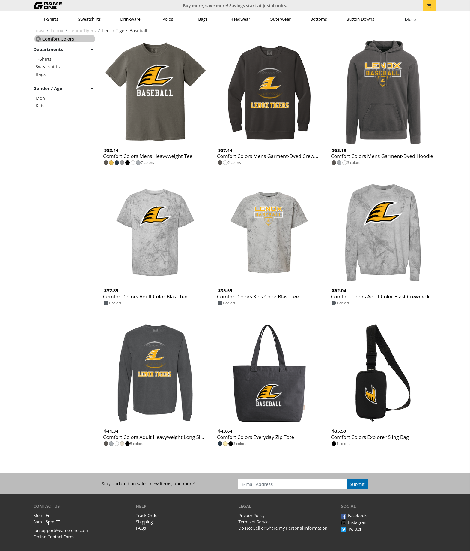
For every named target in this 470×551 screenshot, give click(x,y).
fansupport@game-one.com (60, 530)
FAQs (141, 528)
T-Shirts (50, 19)
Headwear (240, 19)
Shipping (144, 522)
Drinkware (130, 19)
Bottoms (318, 19)
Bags (202, 19)
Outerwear (280, 19)
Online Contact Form (53, 537)
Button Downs (360, 19)
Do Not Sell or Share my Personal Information (282, 528)
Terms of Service (254, 522)
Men (40, 98)
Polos (167, 19)
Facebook (354, 515)
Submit (357, 484)
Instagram (354, 522)
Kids (40, 105)
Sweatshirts (89, 19)
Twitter (351, 529)
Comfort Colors (55, 39)
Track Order (147, 515)
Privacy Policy (251, 515)
